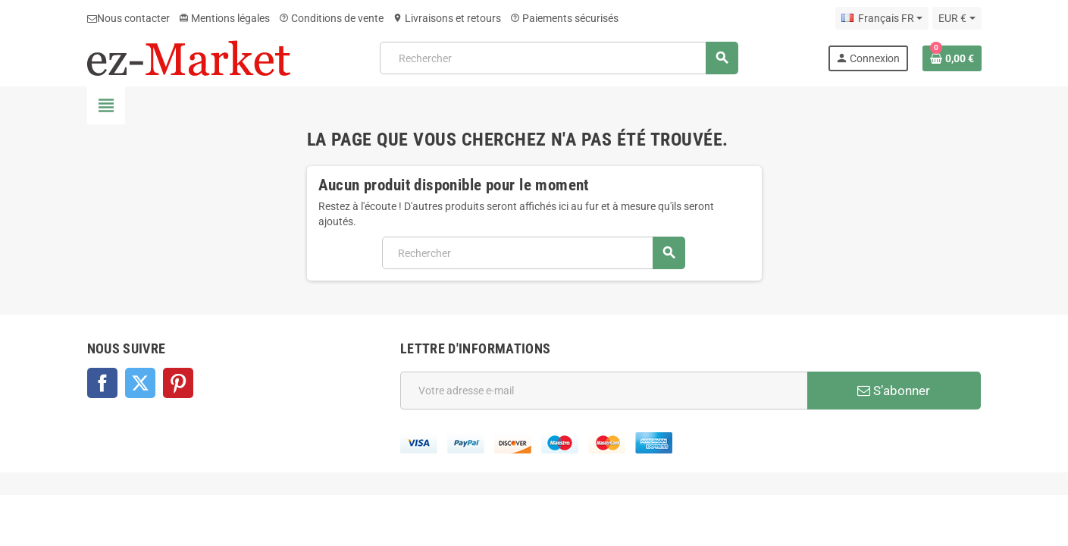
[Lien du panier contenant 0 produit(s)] (952, 58)
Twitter (140, 383)
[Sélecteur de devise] (956, 18)
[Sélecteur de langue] (882, 18)
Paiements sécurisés (564, 18)
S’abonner (893, 390)
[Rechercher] (559, 58)
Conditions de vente (331, 18)
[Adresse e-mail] (603, 391)
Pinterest (178, 383)
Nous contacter (128, 18)
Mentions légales (224, 18)
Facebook (102, 383)
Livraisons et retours (447, 18)
